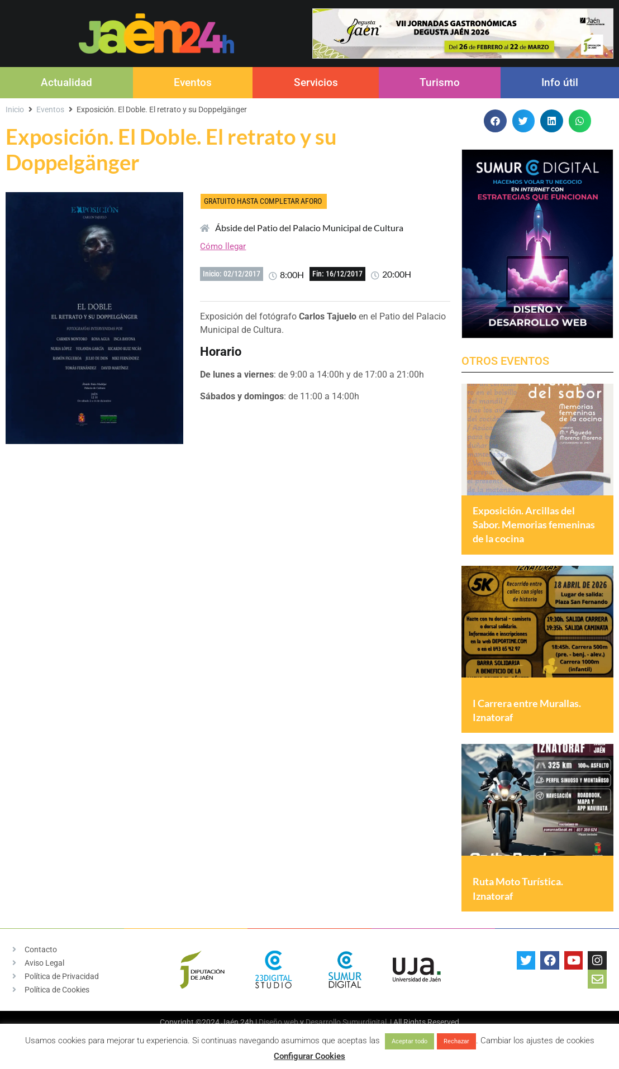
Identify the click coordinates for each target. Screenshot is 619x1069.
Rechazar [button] (456, 1041)
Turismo (440, 82)
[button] (495, 120)
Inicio (15, 109)
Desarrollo (323, 1022)
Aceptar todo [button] (409, 1041)
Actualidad (66, 82)
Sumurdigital (364, 1022)
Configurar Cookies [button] (309, 1056)
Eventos (193, 82)
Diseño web (278, 1022)
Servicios (316, 82)
